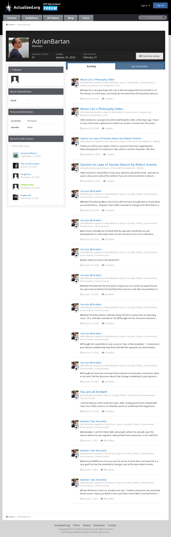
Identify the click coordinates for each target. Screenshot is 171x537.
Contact (112, 525)
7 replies (109, 154)
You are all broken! (90, 191)
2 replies (107, 98)
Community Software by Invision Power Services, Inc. (85, 532)
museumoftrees (29, 153)
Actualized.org (62, 525)
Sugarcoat (26, 195)
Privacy (87, 525)
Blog (70, 18)
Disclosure (99, 525)
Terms (76, 525)
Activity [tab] (91, 66)
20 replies (108, 210)
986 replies (107, 440)
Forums (12, 18)
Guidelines (32, 18)
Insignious (26, 174)
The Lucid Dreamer (30, 163)
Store (86, 18)
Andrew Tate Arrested (93, 421)
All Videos (53, 18)
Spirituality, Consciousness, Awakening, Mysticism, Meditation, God (117, 84)
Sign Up (160, 5)
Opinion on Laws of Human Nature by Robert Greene (110, 138)
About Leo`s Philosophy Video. (97, 79)
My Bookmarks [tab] (139, 66)
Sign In (145, 5)
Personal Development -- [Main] (144, 141)
